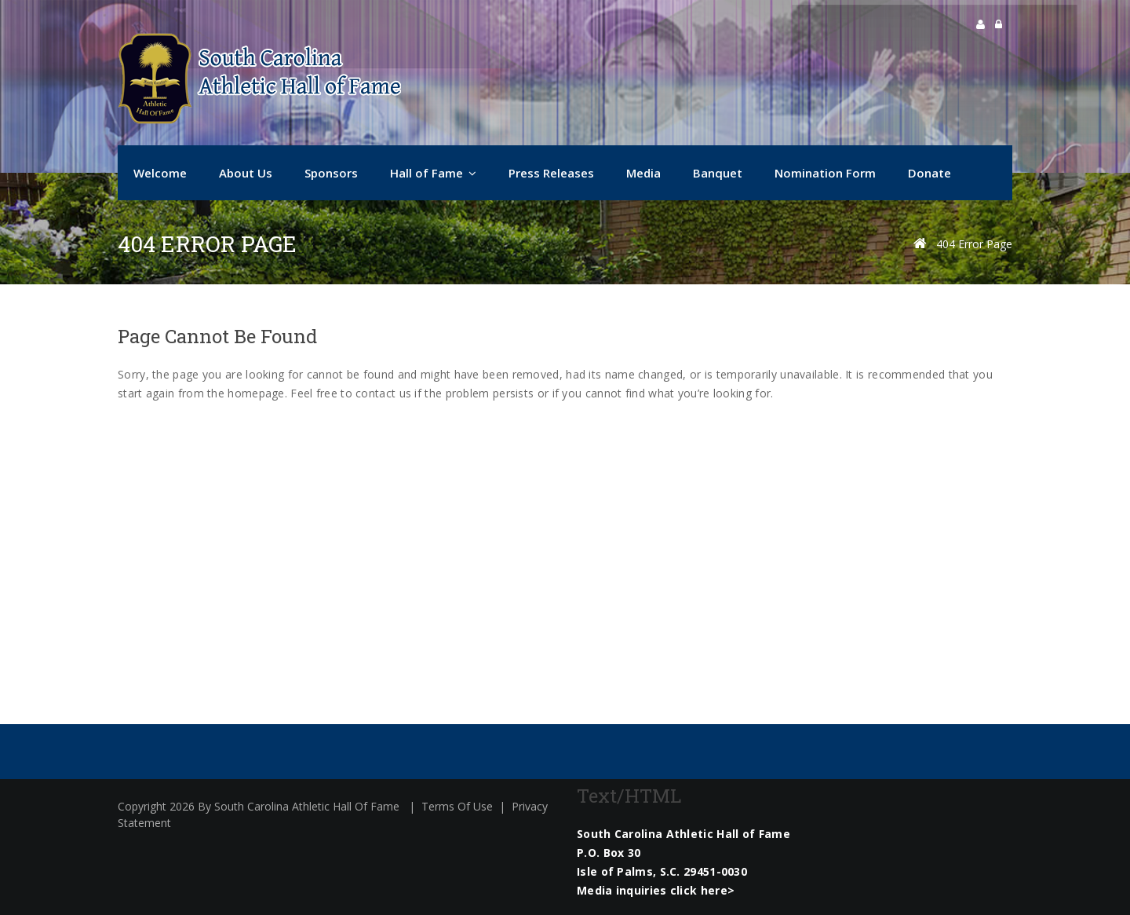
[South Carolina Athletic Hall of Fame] (259, 78)
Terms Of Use (457, 806)
